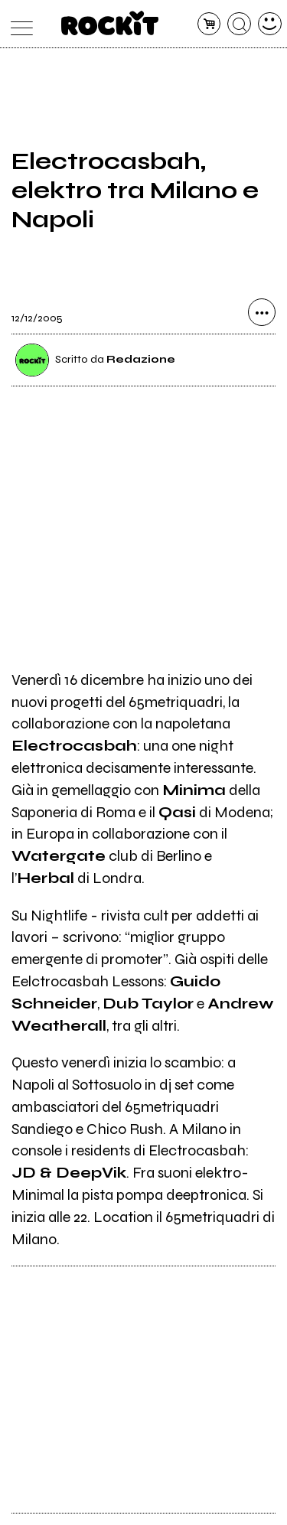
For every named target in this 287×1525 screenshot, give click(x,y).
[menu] (18, 24)
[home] (109, 23)
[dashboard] (270, 24)
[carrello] (209, 24)
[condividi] (262, 312)
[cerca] (239, 24)
